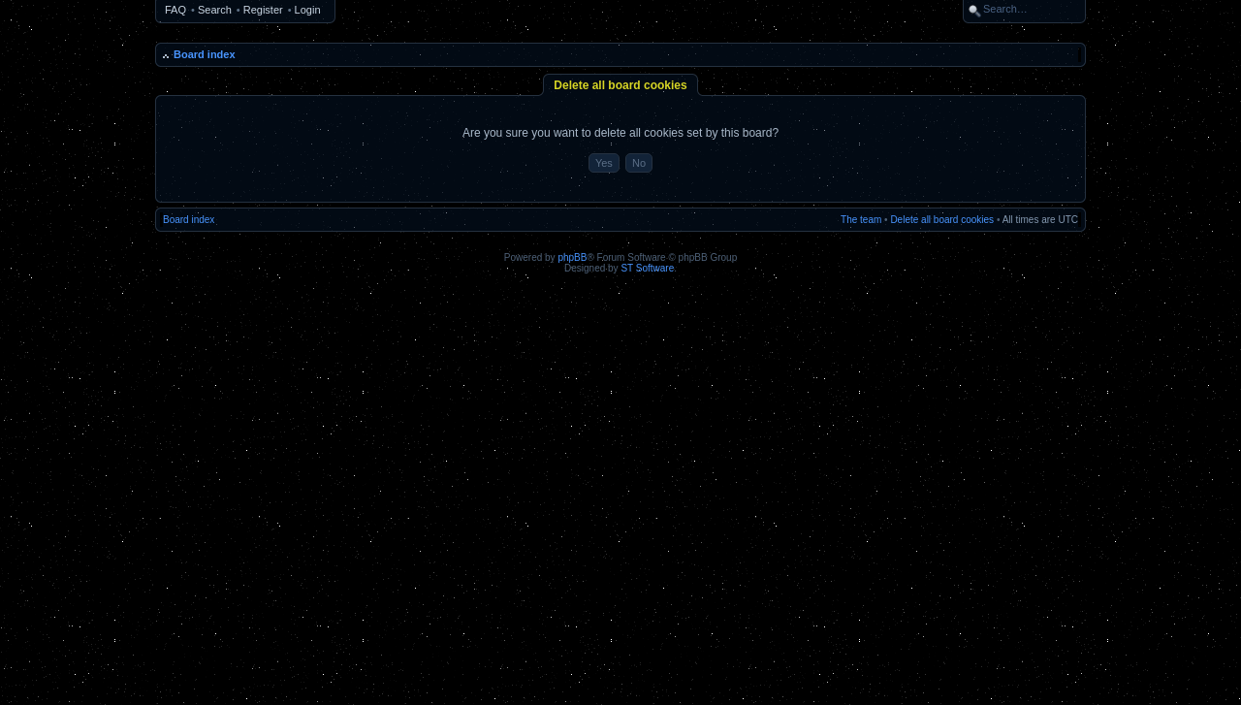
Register (263, 10)
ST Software (647, 268)
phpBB (572, 257)
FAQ (175, 10)
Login (308, 10)
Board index (205, 54)
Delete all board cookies (942, 219)
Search (215, 10)
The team (861, 219)
